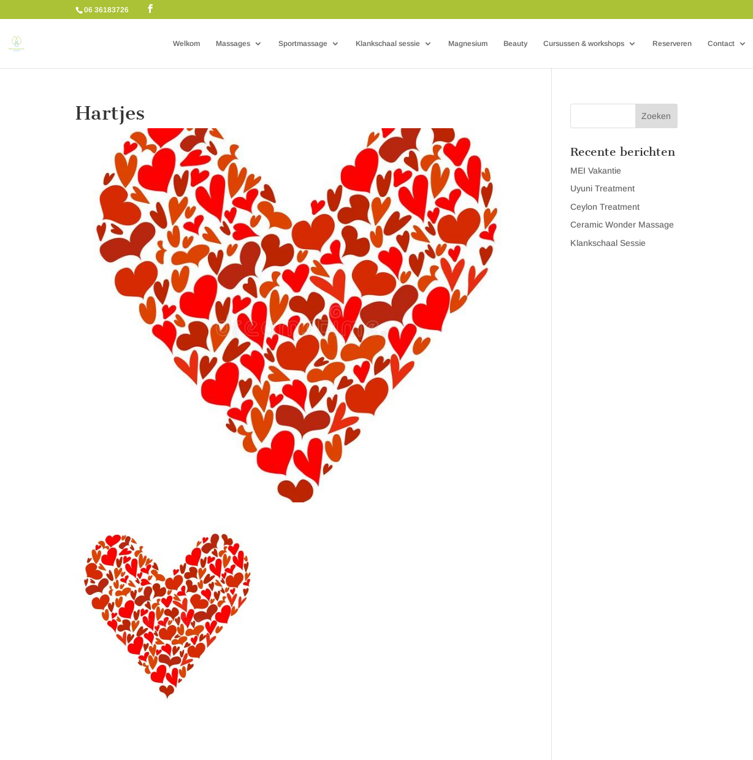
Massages (233, 43)
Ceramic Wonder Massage (622, 224)
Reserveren (672, 43)
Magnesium (467, 43)
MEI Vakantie (595, 170)
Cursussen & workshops (583, 43)
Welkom (186, 43)
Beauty (515, 43)
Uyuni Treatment (602, 188)
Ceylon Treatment (605, 207)
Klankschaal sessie (388, 43)
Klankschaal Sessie (608, 243)
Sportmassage (302, 43)
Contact (721, 43)
